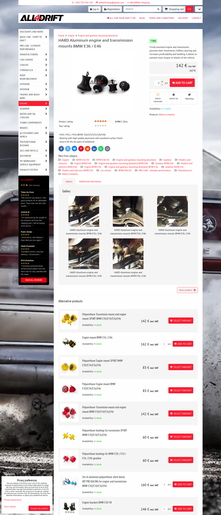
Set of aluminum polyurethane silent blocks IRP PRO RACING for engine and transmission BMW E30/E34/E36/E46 (104, 481)
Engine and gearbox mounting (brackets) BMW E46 (123, 163)
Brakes (34, 127)
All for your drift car (121, 18)
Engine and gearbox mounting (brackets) (136, 159)
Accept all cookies (39, 508)
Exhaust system (34, 169)
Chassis (34, 64)
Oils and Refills (34, 150)
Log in (94, 9)
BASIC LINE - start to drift (34, 38)
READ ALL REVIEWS (33, 280)
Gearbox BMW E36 (174, 166)
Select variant (181, 320)
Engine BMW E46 (82, 163)
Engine (66, 159)
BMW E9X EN (124, 170)
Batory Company (70, 173)
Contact (196, 18)
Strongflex (34, 70)
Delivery (183, 18)
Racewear (34, 155)
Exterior (34, 84)
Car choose (105, 170)
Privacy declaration (13, 499)
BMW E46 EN (102, 159)
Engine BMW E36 (92, 166)
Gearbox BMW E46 (164, 163)
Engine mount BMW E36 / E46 (97, 337)
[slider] (100, 121)
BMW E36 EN (82, 159)
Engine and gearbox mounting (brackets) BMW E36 (133, 166)
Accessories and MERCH (34, 135)
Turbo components (31, 122)
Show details (10, 506)
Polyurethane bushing (34, 143)
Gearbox (167, 159)
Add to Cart (182, 83)
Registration (112, 9)
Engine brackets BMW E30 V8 (97, 502)
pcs (166, 344)
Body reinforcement (34, 77)
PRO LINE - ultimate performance (155, 170)
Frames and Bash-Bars (34, 96)
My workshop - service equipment (34, 163)
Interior (34, 89)
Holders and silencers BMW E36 (77, 170)
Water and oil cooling (34, 115)
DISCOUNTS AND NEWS (31, 31)
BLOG (142, 18)
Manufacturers (185, 170)
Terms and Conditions (161, 18)
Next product (187, 290)
